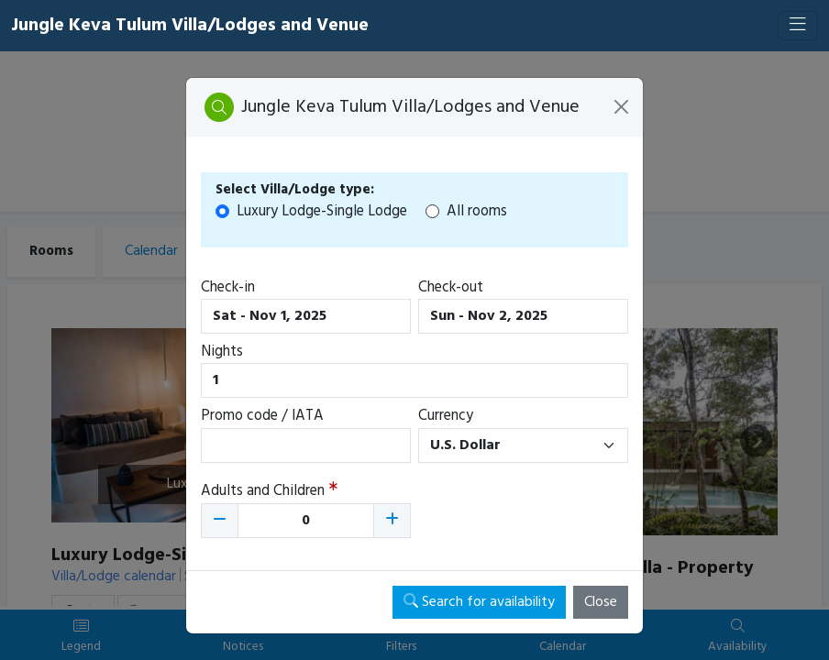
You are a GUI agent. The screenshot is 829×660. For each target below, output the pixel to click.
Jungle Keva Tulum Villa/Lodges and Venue (190, 25)
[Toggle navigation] (798, 25)
